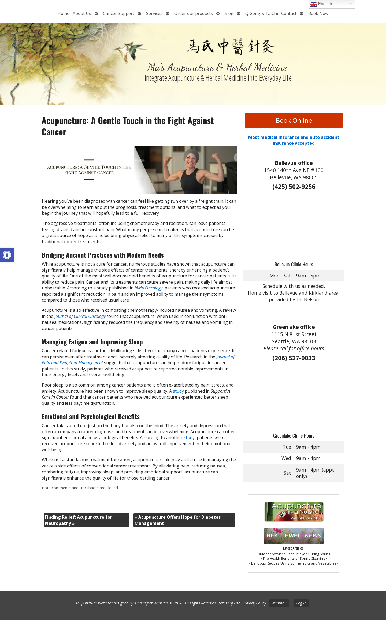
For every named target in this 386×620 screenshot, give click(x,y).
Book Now (318, 13)
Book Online (294, 120)
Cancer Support (118, 13)
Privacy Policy (254, 603)
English (321, 4)
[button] (7, 255)
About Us (82, 13)
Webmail (279, 603)
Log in (301, 603)
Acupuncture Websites (94, 603)
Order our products (193, 13)
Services (154, 13)
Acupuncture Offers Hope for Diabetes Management (178, 520)
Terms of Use (229, 603)
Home (63, 13)
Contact (288, 13)
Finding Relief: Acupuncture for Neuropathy (78, 520)
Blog (229, 13)
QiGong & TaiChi (261, 13)
